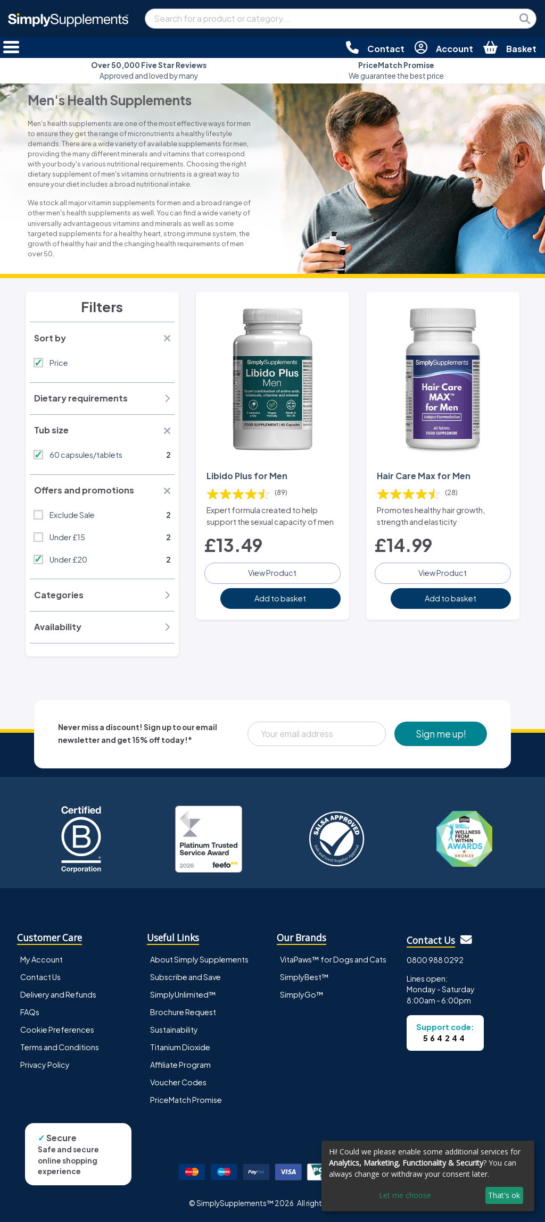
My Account (41, 959)
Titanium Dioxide (180, 1047)
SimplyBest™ (304, 977)
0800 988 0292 (435, 960)
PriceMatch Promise (186, 1099)
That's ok (504, 1195)
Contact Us (40, 977)
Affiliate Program (180, 1064)
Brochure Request (183, 1012)
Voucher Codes (178, 1082)
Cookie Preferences (57, 1029)
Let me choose (405, 1195)
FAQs (29, 1012)
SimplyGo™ (302, 994)
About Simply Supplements (199, 959)
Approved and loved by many (149, 70)
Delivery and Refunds (58, 994)
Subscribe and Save (185, 977)
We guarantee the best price (396, 70)
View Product (272, 572)
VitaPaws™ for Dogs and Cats (333, 959)
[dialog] (427, 1176)
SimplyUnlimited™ (183, 994)
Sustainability (174, 1029)
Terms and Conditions (59, 1047)
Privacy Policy (45, 1064)
